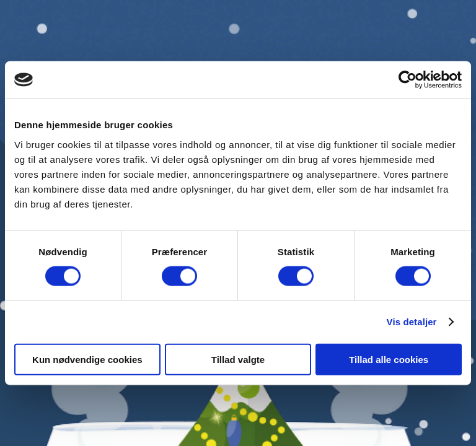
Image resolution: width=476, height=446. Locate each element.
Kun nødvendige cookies (87, 359)
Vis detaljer (412, 322)
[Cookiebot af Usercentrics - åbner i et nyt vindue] (407, 80)
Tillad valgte (238, 359)
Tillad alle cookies (388, 359)
